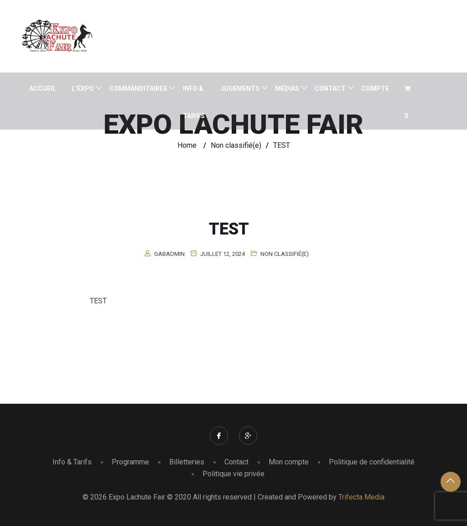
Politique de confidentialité (372, 462)
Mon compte (289, 462)
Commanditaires (138, 88)
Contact (330, 88)
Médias (287, 88)
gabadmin (169, 253)
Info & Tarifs (194, 102)
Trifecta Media (361, 497)
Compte (375, 88)
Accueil (42, 88)
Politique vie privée (233, 473)
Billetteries (186, 462)
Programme (130, 462)
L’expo (83, 88)
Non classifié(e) (284, 253)
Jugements (239, 88)
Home (187, 145)
